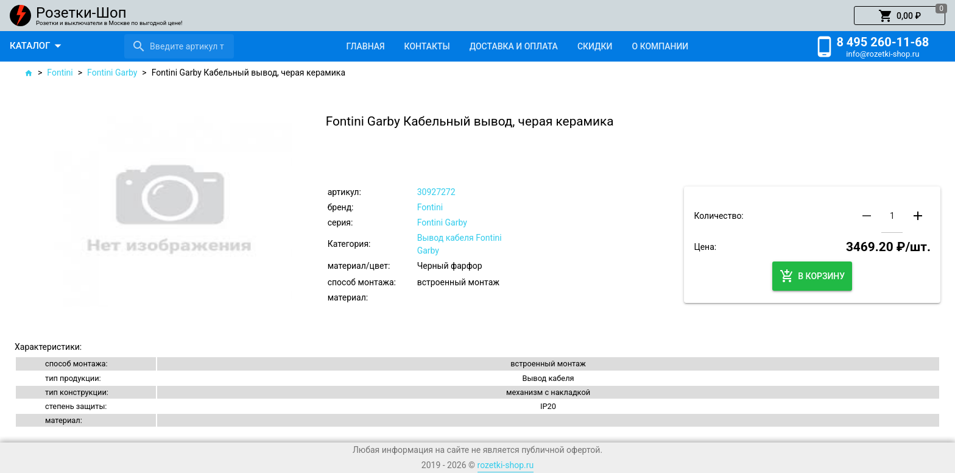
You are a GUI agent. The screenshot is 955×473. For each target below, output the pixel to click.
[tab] (365, 46)
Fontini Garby (112, 72)
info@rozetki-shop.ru (882, 54)
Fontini (59, 72)
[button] (899, 16)
